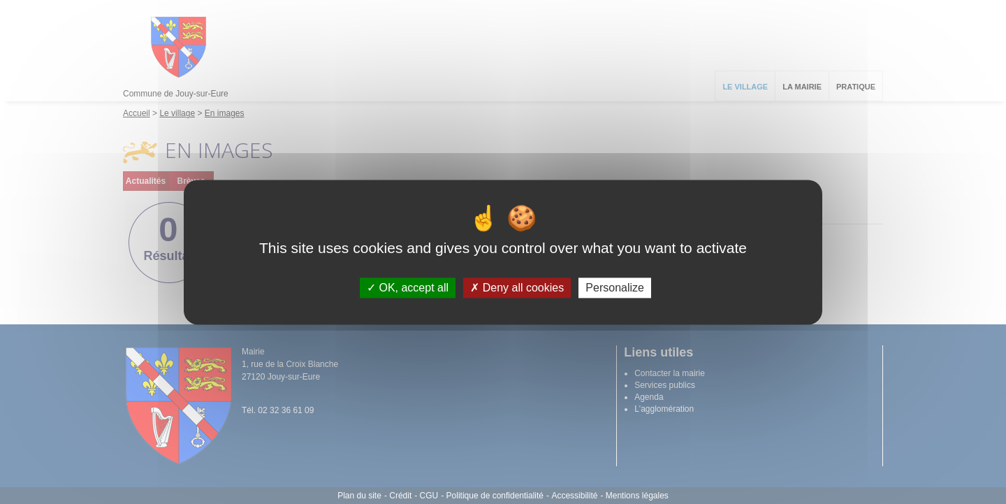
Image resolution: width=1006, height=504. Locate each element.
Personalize (614, 288)
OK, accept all (408, 288)
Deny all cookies (517, 288)
